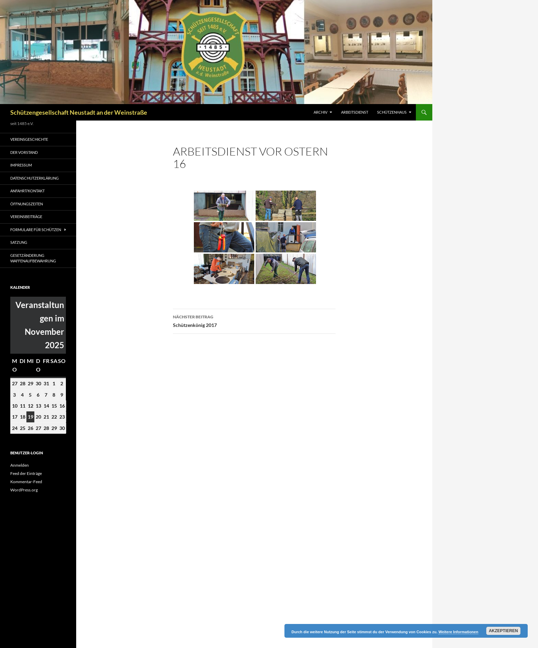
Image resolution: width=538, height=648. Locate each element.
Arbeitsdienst (354, 112)
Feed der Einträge (26, 473)
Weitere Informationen (458, 632)
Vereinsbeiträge (26, 216)
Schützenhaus (392, 112)
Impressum (21, 165)
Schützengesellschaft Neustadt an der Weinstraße (78, 112)
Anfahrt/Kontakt (27, 191)
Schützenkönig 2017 (254, 320)
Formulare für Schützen (35, 229)
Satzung (18, 242)
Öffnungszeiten (26, 204)
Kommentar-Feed (26, 481)
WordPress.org (24, 489)
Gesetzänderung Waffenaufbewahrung (33, 258)
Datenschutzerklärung (34, 178)
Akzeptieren (503, 630)
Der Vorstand (24, 152)
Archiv (320, 112)
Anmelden (19, 465)
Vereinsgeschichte (29, 139)
